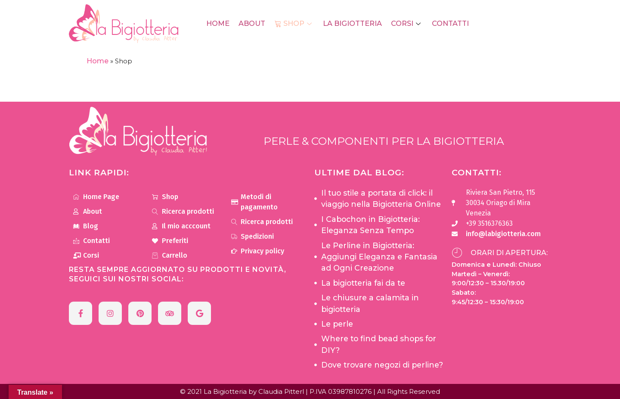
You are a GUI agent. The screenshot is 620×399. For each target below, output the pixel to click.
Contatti (447, 23)
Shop (294, 23)
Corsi (405, 23)
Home (220, 23)
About (253, 23)
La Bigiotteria (351, 23)
